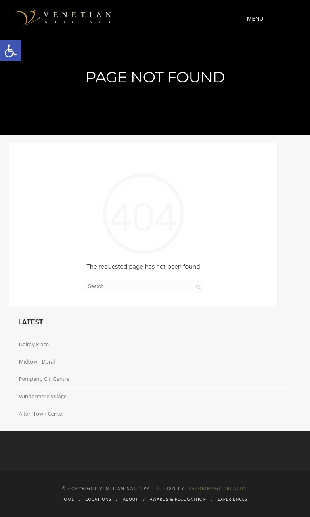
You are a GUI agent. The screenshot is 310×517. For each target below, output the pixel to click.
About (130, 499)
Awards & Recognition (178, 499)
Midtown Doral (37, 361)
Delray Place (34, 344)
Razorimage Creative (218, 488)
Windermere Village (43, 396)
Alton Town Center (41, 413)
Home (67, 499)
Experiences (232, 499)
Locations (98, 499)
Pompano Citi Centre (44, 378)
